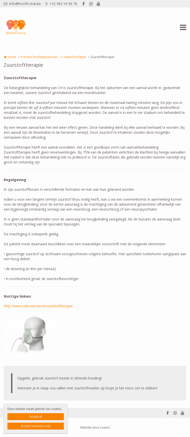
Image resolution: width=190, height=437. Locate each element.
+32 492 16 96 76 (61, 3)
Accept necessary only (35, 426)
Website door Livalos (95, 427)
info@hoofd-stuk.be (22, 3)
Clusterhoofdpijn (74, 57)
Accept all (35, 416)
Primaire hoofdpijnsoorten (39, 57)
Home (12, 57)
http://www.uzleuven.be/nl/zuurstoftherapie (38, 306)
